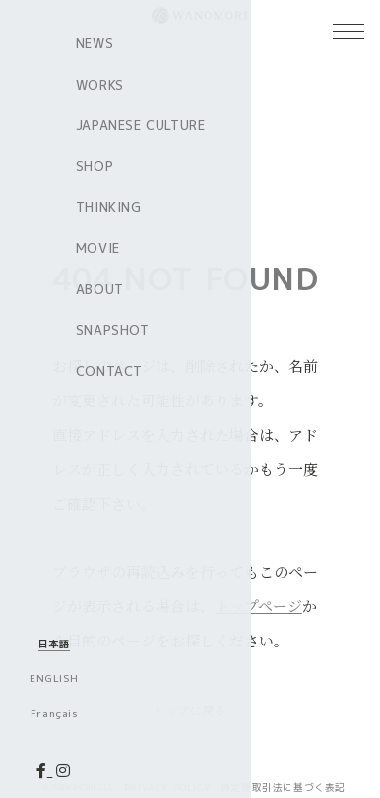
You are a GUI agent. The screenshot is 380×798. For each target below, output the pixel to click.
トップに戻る (190, 710)
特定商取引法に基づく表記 (283, 787)
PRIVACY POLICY (167, 787)
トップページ (258, 605)
